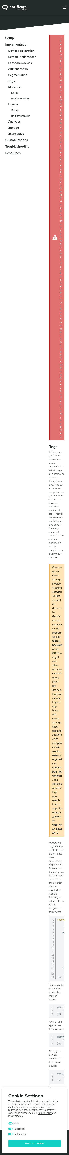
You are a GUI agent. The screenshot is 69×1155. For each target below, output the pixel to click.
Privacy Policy (15, 1115)
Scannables (16, 134)
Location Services (20, 63)
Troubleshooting (17, 146)
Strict (16, 1123)
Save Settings (34, 1143)
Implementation (16, 44)
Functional (19, 1128)
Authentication (18, 69)
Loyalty (13, 104)
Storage (13, 128)
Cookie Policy (45, 1112)
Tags (11, 81)
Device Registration (21, 51)
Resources (13, 153)
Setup (9, 38)
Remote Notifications (22, 57)
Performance (20, 1133)
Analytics (14, 122)
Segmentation (17, 75)
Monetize (14, 87)
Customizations (16, 140)
